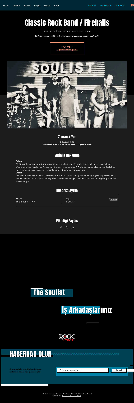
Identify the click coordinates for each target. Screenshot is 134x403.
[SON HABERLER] (119, 6)
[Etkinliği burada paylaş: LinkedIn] (73, 227)
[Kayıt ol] (119, 370)
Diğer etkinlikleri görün (67, 49)
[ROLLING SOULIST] (106, 6)
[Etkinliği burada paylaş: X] (67, 227)
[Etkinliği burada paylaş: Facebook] (61, 227)
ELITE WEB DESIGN (71, 396)
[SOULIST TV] (92, 6)
